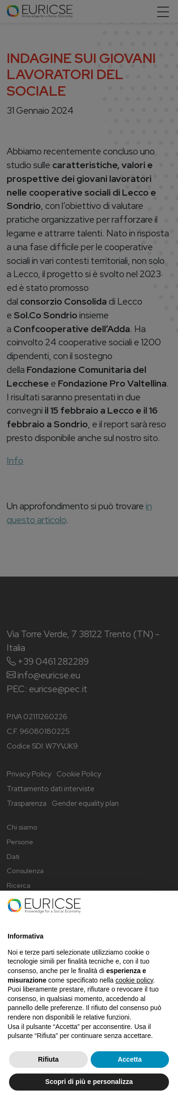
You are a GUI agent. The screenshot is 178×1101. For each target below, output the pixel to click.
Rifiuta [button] (48, 1059)
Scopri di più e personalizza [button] (88, 1081)
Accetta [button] (130, 1059)
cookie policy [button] (134, 980)
